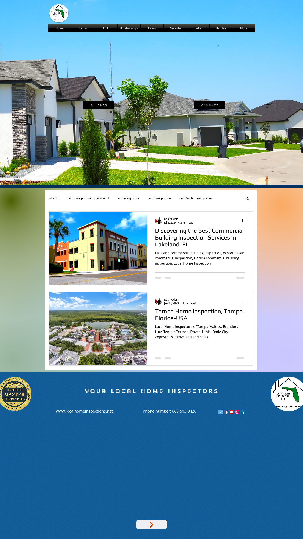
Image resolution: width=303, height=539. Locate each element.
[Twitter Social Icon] (220, 412)
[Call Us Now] (98, 105)
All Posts (54, 198)
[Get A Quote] (209, 105)
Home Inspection (129, 198)
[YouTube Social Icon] (231, 412)
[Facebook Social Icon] (226, 412)
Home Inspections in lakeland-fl (89, 198)
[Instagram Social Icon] (237, 412)
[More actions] (244, 220)
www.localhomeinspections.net (84, 411)
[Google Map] (151, 524)
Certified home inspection (196, 198)
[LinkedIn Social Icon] (242, 412)
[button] (247, 199)
